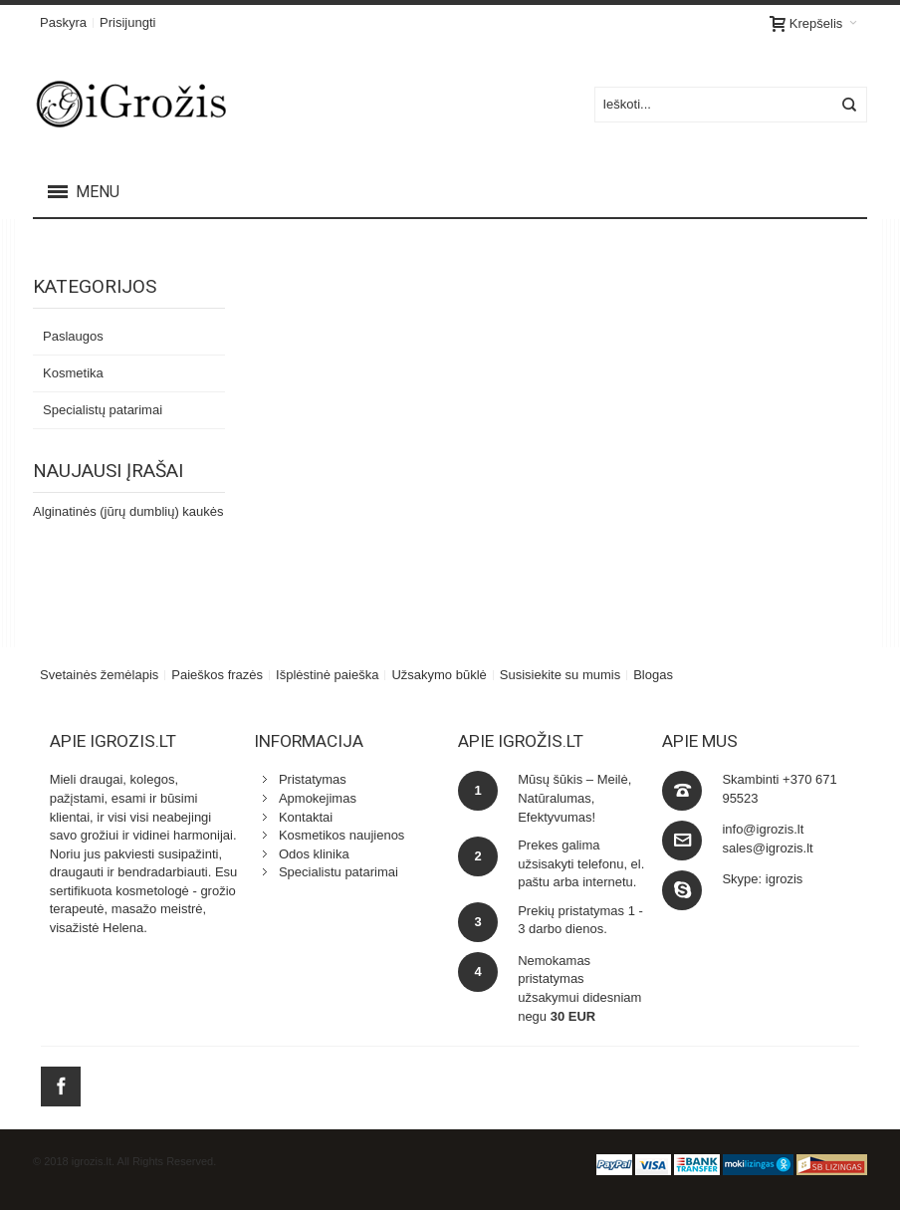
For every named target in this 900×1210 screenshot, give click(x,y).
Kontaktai (306, 817)
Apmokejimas (317, 798)
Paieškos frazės (217, 674)
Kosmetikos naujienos (341, 835)
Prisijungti (127, 22)
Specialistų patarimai (102, 409)
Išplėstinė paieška (327, 674)
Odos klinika (314, 854)
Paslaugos (73, 336)
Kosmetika (73, 372)
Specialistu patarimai (338, 871)
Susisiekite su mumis (560, 674)
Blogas (653, 674)
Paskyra (63, 22)
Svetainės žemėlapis (99, 674)
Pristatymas (312, 779)
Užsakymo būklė (438, 674)
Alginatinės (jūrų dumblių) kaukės (128, 511)
